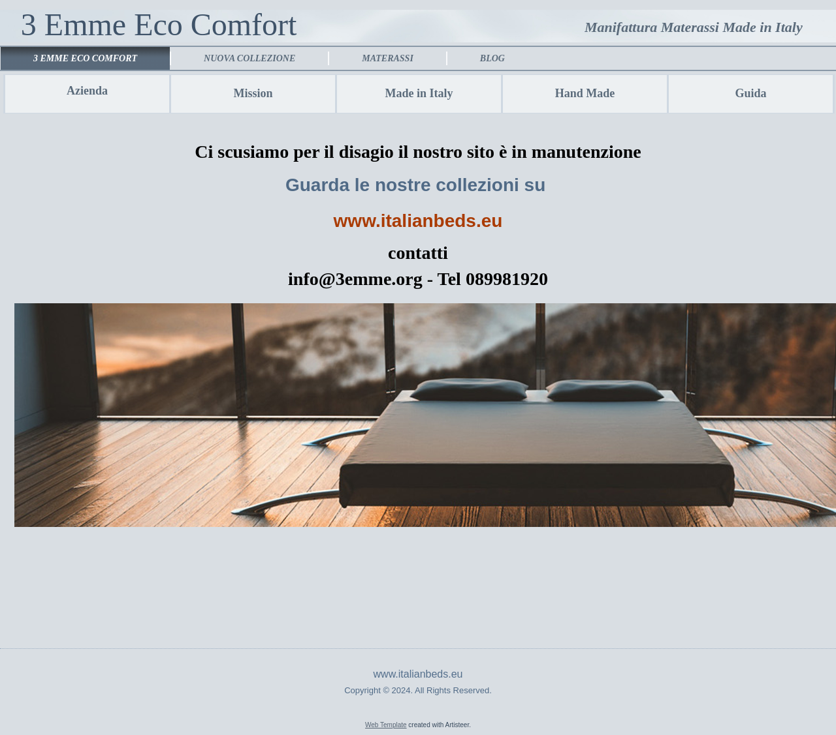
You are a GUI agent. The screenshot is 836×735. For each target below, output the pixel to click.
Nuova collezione (249, 58)
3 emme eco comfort (85, 58)
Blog (492, 58)
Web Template (386, 724)
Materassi (387, 58)
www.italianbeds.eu (418, 221)
